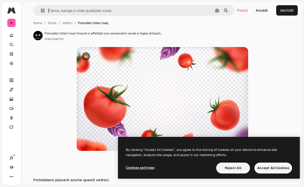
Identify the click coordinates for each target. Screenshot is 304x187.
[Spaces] (14, 89)
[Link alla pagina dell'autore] (38, 35)
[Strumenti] (11, 80)
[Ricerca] (11, 45)
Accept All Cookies (273, 168)
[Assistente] (14, 127)
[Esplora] (11, 63)
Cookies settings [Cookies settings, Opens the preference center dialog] (140, 167)
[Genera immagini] (14, 99)
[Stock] (11, 54)
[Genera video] (14, 108)
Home (37, 23)
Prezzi (242, 10)
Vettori (67, 23)
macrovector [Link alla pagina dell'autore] (54, 39)
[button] (41, 10)
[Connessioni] (11, 158)
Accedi (262, 10)
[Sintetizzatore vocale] (14, 117)
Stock (52, 23)
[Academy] (11, 167)
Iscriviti (287, 10)
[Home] (11, 35)
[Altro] (11, 176)
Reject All (233, 168)
